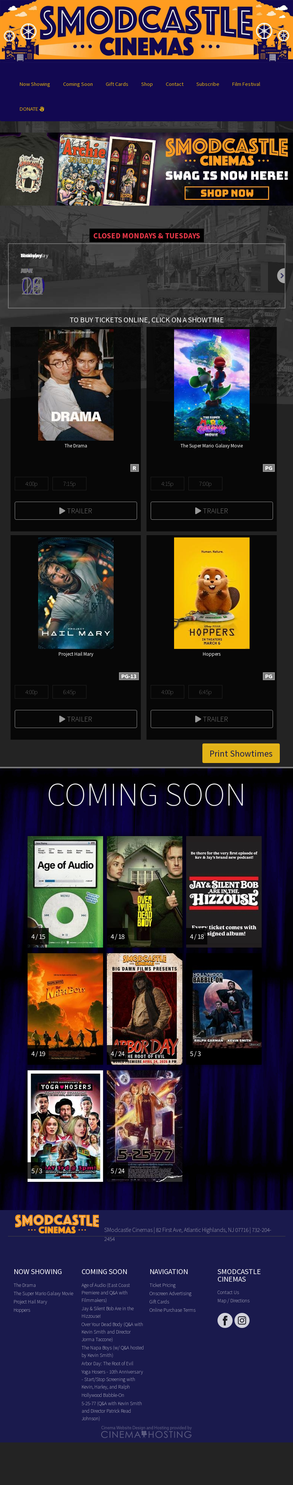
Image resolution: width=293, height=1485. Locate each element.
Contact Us (228, 1292)
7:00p (205, 483)
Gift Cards (117, 83)
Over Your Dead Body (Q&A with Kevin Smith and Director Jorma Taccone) (112, 1331)
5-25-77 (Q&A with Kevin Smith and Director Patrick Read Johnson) (112, 1410)
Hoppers (22, 1309)
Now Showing (35, 83)
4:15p (167, 483)
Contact (175, 83)
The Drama (25, 1285)
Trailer (75, 510)
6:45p (69, 692)
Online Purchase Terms (173, 1309)
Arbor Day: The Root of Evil (107, 1363)
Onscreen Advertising (170, 1293)
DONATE (32, 108)
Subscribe (207, 83)
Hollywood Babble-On (103, 1395)
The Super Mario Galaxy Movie (43, 1293)
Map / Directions (233, 1300)
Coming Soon (78, 83)
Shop (147, 83)
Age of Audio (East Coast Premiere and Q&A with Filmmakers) (106, 1292)
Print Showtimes (241, 753)
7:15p (69, 483)
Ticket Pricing (163, 1285)
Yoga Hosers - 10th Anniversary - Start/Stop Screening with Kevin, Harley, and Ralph (112, 1379)
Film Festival (246, 83)
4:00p (31, 483)
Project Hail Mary (30, 1301)
